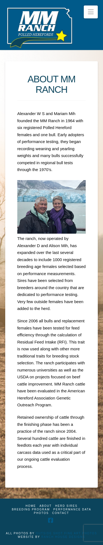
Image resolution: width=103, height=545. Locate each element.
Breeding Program (31, 509)
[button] (91, 11)
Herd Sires (66, 505)
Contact (60, 513)
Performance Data (72, 509)
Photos (41, 513)
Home (31, 505)
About (46, 505)
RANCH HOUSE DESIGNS (63, 536)
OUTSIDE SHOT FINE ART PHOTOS (66, 533)
